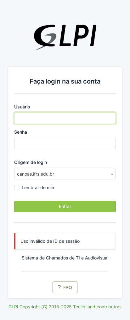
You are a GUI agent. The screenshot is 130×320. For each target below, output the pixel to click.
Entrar (65, 206)
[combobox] (65, 173)
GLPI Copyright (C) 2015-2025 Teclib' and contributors (65, 306)
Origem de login (30, 162)
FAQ (65, 287)
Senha (20, 132)
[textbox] (65, 174)
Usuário (22, 106)
